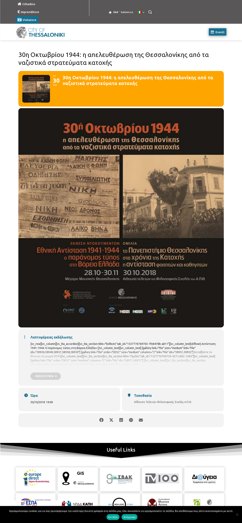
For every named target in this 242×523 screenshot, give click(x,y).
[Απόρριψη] (237, 514)
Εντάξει (113, 517)
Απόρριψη (129, 517)
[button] (150, 12)
